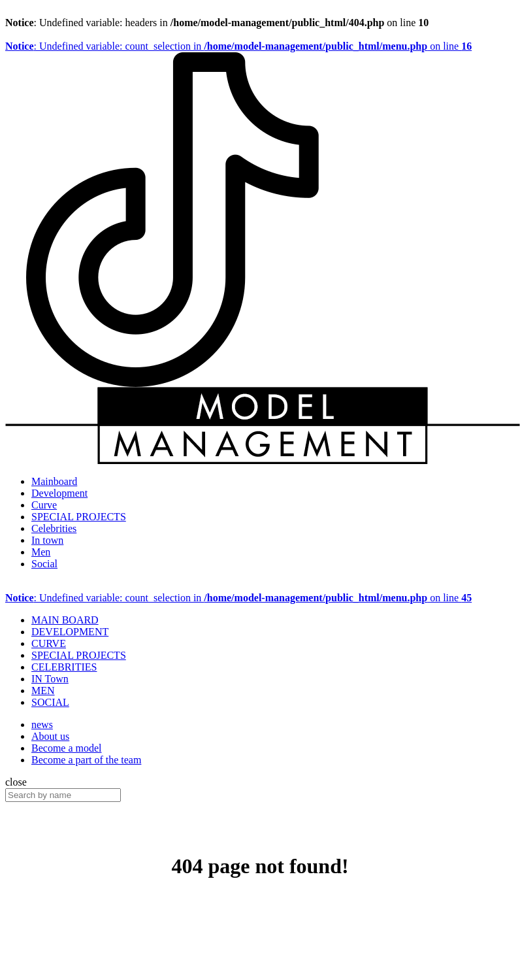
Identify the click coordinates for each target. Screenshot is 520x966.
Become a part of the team (86, 759)
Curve (44, 504)
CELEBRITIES (64, 667)
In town (47, 540)
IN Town (50, 678)
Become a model (66, 748)
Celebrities (53, 528)
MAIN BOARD (65, 619)
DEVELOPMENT (69, 631)
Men (40, 552)
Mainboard (54, 481)
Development (59, 493)
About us (50, 736)
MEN (43, 690)
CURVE (48, 643)
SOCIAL (50, 702)
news (42, 724)
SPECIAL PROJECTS (78, 516)
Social (44, 563)
